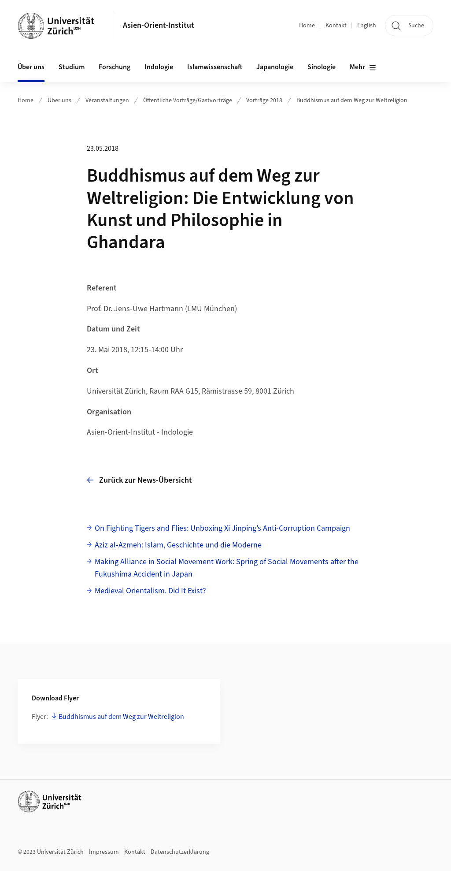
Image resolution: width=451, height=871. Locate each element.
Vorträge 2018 (264, 100)
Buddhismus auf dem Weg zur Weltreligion (351, 100)
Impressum (104, 852)
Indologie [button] (158, 67)
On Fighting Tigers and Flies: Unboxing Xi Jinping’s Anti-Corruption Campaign (222, 528)
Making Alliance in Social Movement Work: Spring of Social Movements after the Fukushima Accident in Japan (227, 568)
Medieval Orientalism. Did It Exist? (150, 590)
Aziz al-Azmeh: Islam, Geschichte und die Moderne (178, 545)
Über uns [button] (31, 67)
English (366, 25)
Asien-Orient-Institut (158, 25)
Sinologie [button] (321, 67)
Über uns (59, 100)
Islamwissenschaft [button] (214, 67)
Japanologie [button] (274, 67)
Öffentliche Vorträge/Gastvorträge (187, 100)
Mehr (363, 67)
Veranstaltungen (107, 100)
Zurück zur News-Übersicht (139, 480)
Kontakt (336, 25)
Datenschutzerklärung (180, 852)
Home (307, 25)
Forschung (114, 67)
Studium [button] (72, 67)
